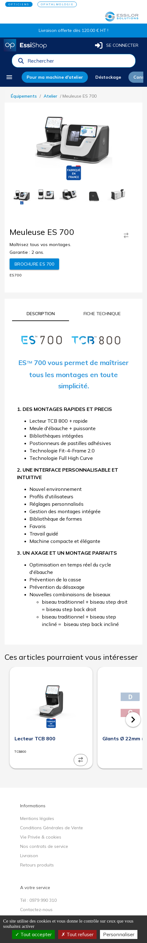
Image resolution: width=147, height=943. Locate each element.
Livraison (29, 855)
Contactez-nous (36, 909)
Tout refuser (77, 934)
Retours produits (37, 865)
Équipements (24, 96)
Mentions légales (37, 818)
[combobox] (80, 62)
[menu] (11, 77)
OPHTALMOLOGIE (57, 4)
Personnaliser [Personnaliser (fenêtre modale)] (118, 934)
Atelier (50, 96)
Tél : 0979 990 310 (38, 900)
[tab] (40, 313)
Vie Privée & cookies (40, 837)
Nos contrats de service (44, 846)
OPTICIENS (18, 4)
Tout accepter (33, 934)
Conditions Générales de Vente (51, 828)
